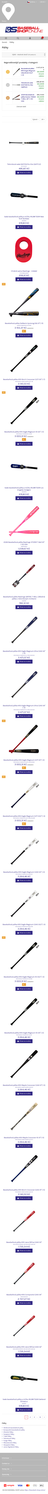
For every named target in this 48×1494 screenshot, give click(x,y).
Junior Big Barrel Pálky (11, 1447)
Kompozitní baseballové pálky (14, 1430)
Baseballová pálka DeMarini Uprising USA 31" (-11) (24, 323)
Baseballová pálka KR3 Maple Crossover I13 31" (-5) (24, 1138)
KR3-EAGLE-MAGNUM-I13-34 (24, 1035)
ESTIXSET (24, 166)
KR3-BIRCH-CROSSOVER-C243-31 (24, 1192)
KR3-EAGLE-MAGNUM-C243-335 (24, 926)
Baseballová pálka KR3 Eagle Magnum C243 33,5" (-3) (24, 924)
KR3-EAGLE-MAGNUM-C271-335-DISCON (24, 818)
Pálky (4, 1423)
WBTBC (24, 601)
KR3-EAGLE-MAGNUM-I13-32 (24, 434)
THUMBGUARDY (24, 273)
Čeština (32, 2)
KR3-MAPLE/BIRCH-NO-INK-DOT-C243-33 (24, 1244)
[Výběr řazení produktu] (35, 119)
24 (43, 119)
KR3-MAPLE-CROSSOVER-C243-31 (24, 1087)
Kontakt (4, 2)
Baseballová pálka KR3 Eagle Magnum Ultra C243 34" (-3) (24, 707)
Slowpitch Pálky (9, 1445)
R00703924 (24, 546)
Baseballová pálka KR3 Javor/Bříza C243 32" (24, 1347)
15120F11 (24, 1403)
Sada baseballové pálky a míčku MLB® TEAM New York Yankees (24, 218)
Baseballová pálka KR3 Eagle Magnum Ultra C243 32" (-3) (24, 652)
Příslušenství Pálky (10, 1443)
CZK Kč (43, 2)
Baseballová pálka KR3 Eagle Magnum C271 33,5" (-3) (24, 816)
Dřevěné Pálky (8, 1432)
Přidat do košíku (24, 172)
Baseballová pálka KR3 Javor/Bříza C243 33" (24, 1242)
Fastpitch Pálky (8, 1434)
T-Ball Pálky (7, 1436)
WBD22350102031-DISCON (24, 325)
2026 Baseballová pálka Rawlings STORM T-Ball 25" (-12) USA (24, 543)
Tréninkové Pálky (9, 1438)
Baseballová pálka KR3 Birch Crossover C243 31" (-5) (24, 1190)
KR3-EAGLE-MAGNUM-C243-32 (24, 874)
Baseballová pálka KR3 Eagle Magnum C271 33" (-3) (24, 760)
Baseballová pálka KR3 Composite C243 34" (24, 1295)
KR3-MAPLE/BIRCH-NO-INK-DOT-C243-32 (24, 1349)
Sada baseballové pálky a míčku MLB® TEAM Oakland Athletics (24, 1400)
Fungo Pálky (7, 1440)
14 (40, 1417)
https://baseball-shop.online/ (34, 1490)
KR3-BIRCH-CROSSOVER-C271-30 (24, 381)
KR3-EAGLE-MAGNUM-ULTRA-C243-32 (24, 655)
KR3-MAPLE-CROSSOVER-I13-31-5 (24, 1139)
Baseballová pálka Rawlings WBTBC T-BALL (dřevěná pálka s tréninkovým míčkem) (24, 598)
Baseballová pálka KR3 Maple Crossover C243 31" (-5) (24, 1085)
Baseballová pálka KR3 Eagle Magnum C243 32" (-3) (24, 872)
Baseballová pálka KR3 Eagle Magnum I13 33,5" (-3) (24, 977)
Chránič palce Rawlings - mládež (24, 271)
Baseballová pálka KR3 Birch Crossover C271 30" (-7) (24, 379)
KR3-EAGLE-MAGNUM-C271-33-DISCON (24, 762)
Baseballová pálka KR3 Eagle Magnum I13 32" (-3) (24, 432)
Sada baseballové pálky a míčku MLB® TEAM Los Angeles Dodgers (24, 489)
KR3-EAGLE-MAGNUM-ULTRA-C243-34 (24, 709)
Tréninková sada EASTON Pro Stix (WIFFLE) (27, 85)
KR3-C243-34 (24, 1296)
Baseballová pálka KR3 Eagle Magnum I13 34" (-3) (24, 1033)
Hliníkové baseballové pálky (13, 1428)
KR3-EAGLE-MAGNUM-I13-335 (24, 978)
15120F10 (24, 220)
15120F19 (24, 492)
